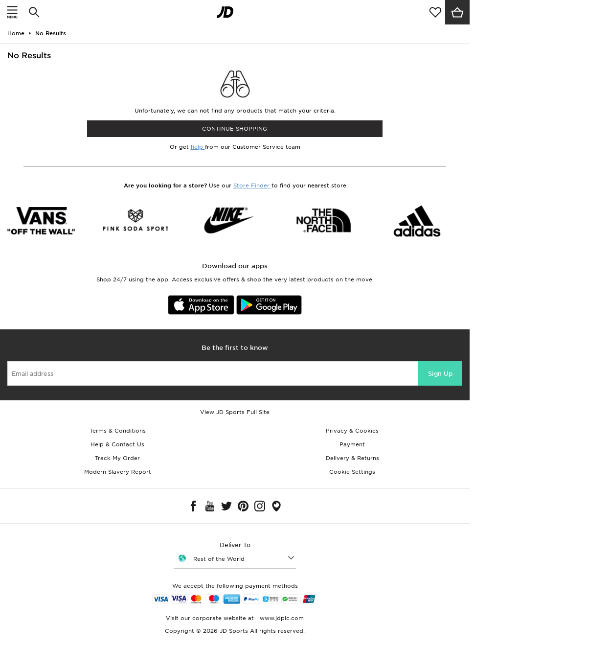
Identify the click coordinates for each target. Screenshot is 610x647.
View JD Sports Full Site (235, 412)
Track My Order (117, 458)
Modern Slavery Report (117, 471)
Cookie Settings (352, 471)
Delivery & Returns (352, 458)
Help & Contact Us (117, 444)
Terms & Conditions (118, 430)
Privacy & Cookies (352, 430)
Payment (352, 444)
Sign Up (440, 373)
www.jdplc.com (281, 618)
